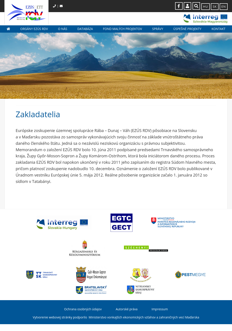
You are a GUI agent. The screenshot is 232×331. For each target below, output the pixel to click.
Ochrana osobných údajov (83, 309)
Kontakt (218, 29)
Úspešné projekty (187, 29)
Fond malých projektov (122, 29)
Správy (157, 29)
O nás (62, 29)
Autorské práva (127, 309)
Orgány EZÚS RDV (34, 29)
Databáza (85, 29)
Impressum (160, 309)
